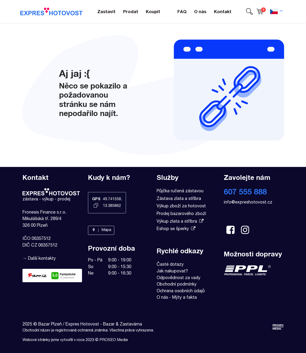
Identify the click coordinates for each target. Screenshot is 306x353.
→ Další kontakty (39, 259)
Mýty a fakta (184, 298)
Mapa (101, 230)
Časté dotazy (170, 265)
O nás (162, 298)
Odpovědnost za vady (178, 278)
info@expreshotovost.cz (248, 202)
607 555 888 (245, 193)
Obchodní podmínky (177, 284)
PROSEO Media (113, 340)
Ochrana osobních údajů (181, 291)
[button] (249, 11)
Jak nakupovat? (172, 271)
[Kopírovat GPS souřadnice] (96, 206)
